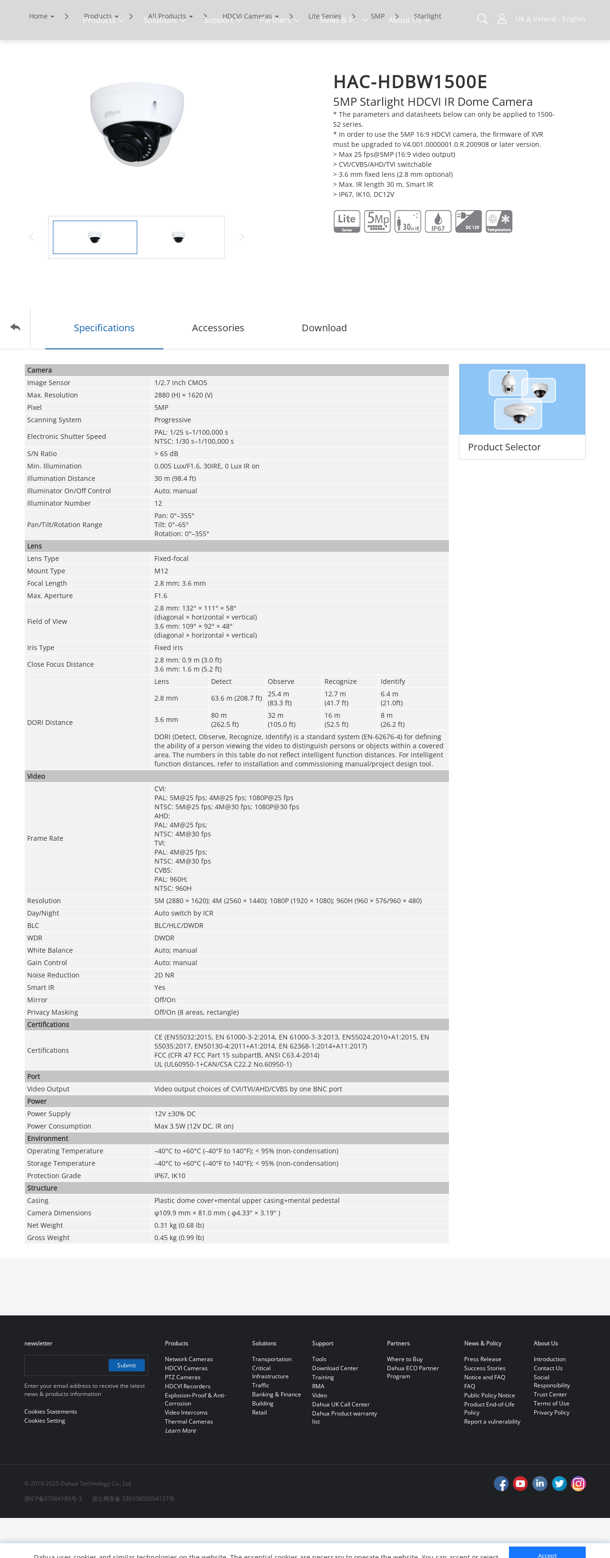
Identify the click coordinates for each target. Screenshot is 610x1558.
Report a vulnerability (492, 1461)
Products (98, 56)
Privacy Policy (551, 1452)
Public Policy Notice (489, 1435)
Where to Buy (405, 1399)
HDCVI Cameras (247, 56)
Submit (125, 1405)
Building (263, 1443)
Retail (259, 1452)
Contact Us (548, 1408)
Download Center (335, 1408)
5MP (378, 56)
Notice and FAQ (484, 1417)
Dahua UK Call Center (341, 1444)
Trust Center (550, 1434)
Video (319, 1435)
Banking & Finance (276, 1434)
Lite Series (324, 56)
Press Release (482, 1399)
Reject (547, 1545)
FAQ (469, 1426)
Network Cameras (189, 1399)
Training (323, 1417)
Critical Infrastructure (270, 1412)
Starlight (427, 56)
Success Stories (485, 1408)
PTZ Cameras (183, 1417)
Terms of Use (551, 1443)
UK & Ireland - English (551, 18)
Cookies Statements (101, 1543)
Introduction (550, 1399)
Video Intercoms (186, 1452)
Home (38, 56)
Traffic (260, 1425)
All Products (167, 56)
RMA (318, 1426)
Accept (547, 1523)
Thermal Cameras (189, 1461)
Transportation (272, 1399)
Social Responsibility (552, 1421)
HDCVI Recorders (188, 1426)
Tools (319, 1399)
